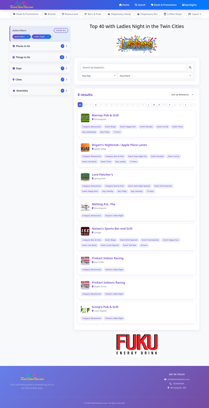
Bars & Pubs (92, 14)
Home (124, 4)
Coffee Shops (173, 14)
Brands (50, 14)
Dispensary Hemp (119, 14)
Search (140, 4)
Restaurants (70, 14)
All (80, 104)
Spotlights (189, 4)
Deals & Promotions (164, 4)
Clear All (61, 30)
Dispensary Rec (147, 14)
